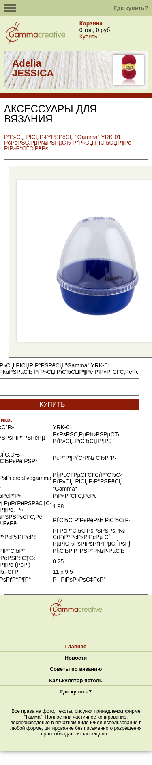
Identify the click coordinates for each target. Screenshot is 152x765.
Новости (76, 658)
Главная (76, 646)
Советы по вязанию (76, 669)
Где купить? (131, 8)
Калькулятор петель (75, 680)
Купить (88, 36)
